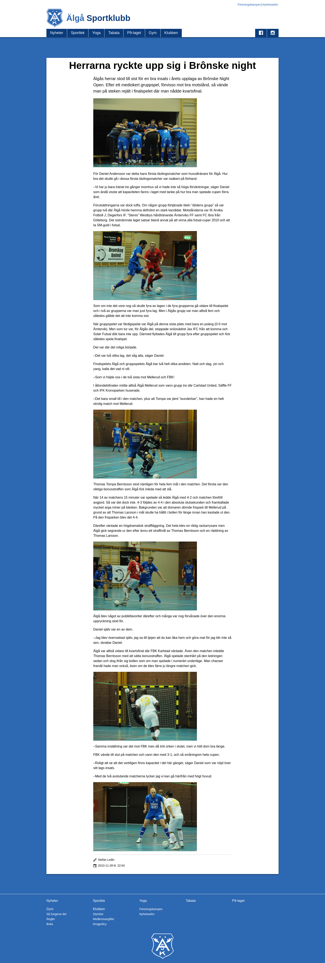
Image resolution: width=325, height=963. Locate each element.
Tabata (113, 33)
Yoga (96, 33)
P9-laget (134, 33)
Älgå (98, 18)
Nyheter (56, 33)
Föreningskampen (249, 4)
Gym (153, 33)
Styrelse (98, 914)
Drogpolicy (100, 924)
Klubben (171, 33)
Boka (49, 924)
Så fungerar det (56, 914)
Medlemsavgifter (103, 919)
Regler (50, 919)
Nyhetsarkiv (270, 4)
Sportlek (78, 33)
